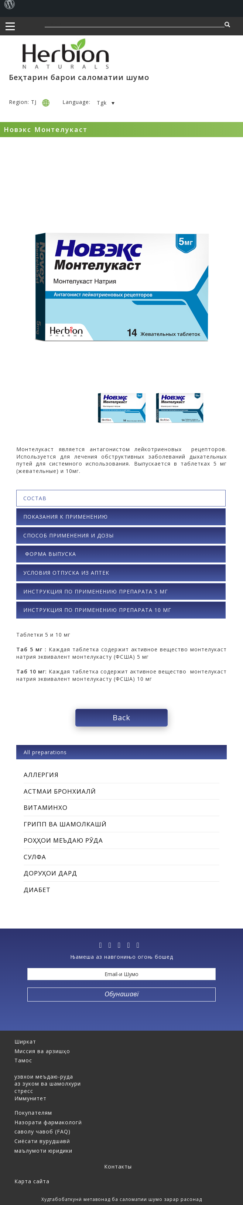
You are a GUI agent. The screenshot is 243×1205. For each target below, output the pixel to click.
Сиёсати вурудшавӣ (42, 1141)
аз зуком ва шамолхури (47, 1083)
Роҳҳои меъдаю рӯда (63, 840)
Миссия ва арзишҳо (42, 1051)
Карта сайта (31, 1181)
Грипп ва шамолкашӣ (65, 824)
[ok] (140, 945)
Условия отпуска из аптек (66, 572)
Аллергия (41, 774)
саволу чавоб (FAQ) (42, 1131)
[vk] (130, 945)
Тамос (23, 1060)
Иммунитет (30, 1098)
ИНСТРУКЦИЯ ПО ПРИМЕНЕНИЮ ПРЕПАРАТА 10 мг (97, 609)
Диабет (37, 889)
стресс (23, 1090)
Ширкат (25, 1041)
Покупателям (33, 1112)
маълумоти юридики (43, 1150)
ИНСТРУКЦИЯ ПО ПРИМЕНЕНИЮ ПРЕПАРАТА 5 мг (95, 591)
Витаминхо (46, 807)
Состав (35, 498)
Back (121, 717)
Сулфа (35, 857)
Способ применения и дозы (68, 535)
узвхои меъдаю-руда (43, 1076)
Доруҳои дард (50, 873)
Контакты (118, 1166)
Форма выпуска (49, 553)
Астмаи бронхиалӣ (60, 791)
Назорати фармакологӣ (48, 1122)
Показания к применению (65, 516)
